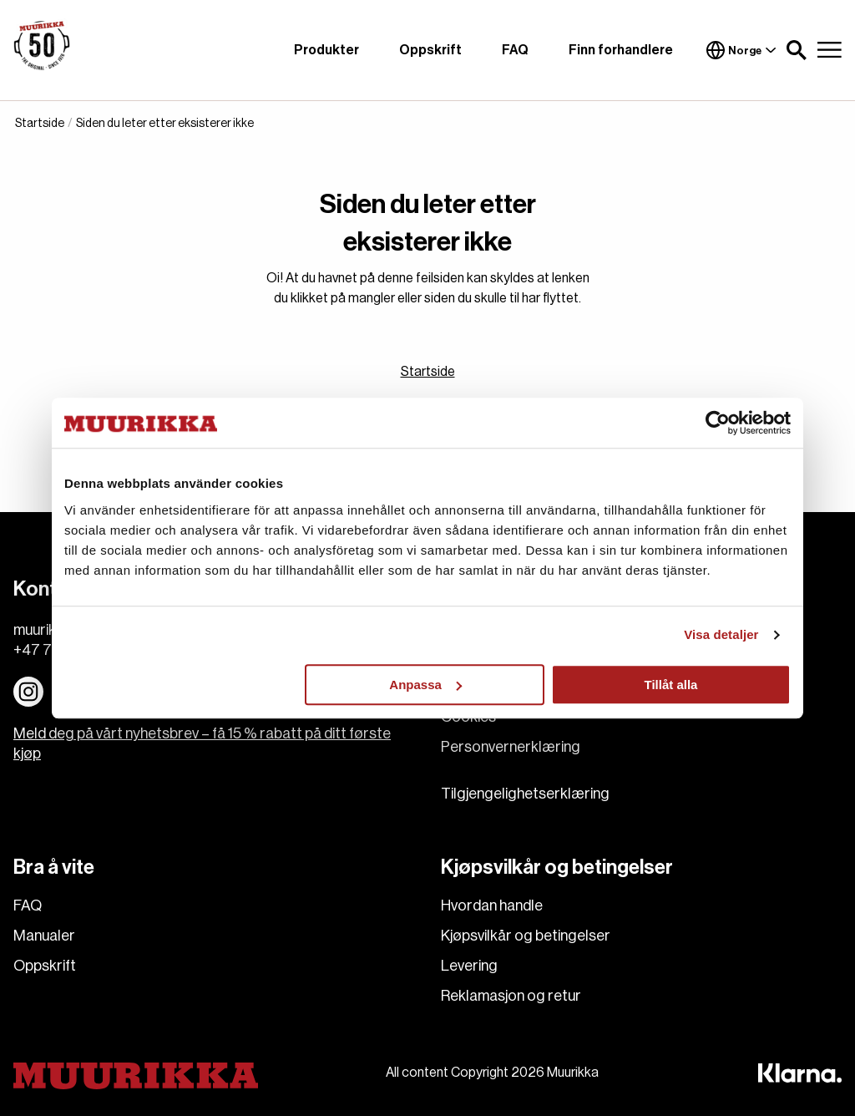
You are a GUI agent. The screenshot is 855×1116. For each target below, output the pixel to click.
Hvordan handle (492, 905)
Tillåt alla (670, 684)
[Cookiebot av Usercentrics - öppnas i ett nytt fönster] (718, 422)
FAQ (515, 50)
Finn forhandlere (621, 50)
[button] (797, 50)
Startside (428, 371)
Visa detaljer (721, 634)
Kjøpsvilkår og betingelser (525, 935)
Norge (741, 50)
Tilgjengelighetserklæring (525, 793)
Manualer (44, 935)
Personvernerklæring (510, 746)
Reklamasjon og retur (511, 995)
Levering (469, 965)
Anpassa (425, 684)
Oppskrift (430, 50)
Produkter (326, 50)
